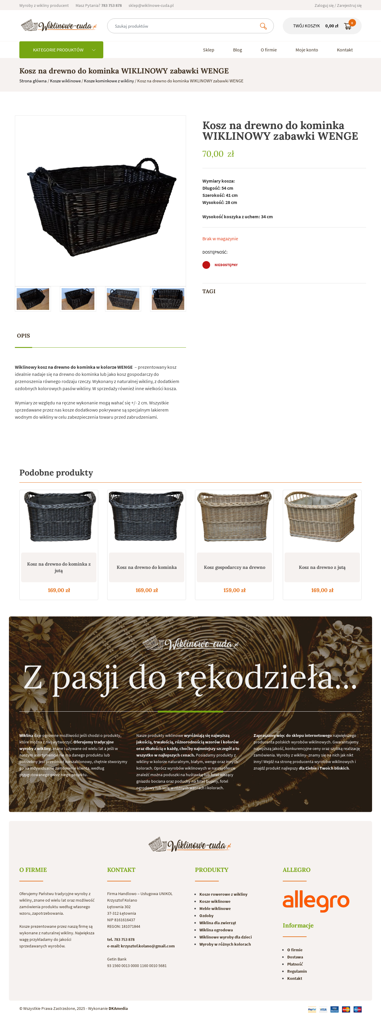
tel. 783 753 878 (121, 939)
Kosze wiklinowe (65, 81)
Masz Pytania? (99, 5)
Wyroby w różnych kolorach (225, 944)
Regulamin (297, 971)
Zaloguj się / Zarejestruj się (338, 5)
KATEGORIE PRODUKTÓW (64, 50)
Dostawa (295, 957)
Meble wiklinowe (215, 908)
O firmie (269, 50)
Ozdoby (206, 915)
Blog (237, 50)
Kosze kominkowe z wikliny (109, 81)
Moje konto (307, 50)
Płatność (295, 964)
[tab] (23, 336)
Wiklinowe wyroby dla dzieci (225, 937)
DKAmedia (118, 1008)
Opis (23, 335)
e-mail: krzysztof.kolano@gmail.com (141, 946)
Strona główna (33, 81)
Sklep (208, 50)
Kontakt (345, 50)
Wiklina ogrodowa (216, 930)
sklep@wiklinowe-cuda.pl (151, 5)
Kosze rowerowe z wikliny (223, 894)
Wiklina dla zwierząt (217, 922)
